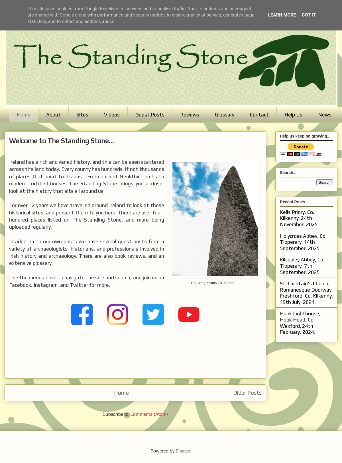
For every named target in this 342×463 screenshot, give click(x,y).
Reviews (189, 115)
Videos (112, 115)
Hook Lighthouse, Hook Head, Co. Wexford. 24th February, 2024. (300, 322)
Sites (82, 115)
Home (23, 115)
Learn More (282, 15)
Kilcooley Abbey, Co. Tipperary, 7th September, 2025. (302, 266)
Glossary (224, 115)
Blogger (183, 451)
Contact (259, 115)
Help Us (293, 115)
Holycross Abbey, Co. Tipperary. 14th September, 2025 (303, 242)
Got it (308, 15)
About (53, 115)
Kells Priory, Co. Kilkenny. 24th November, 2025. (299, 218)
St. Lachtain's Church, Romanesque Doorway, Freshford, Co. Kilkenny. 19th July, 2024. (306, 292)
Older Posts (247, 393)
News (324, 115)
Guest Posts (149, 115)
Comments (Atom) (149, 414)
